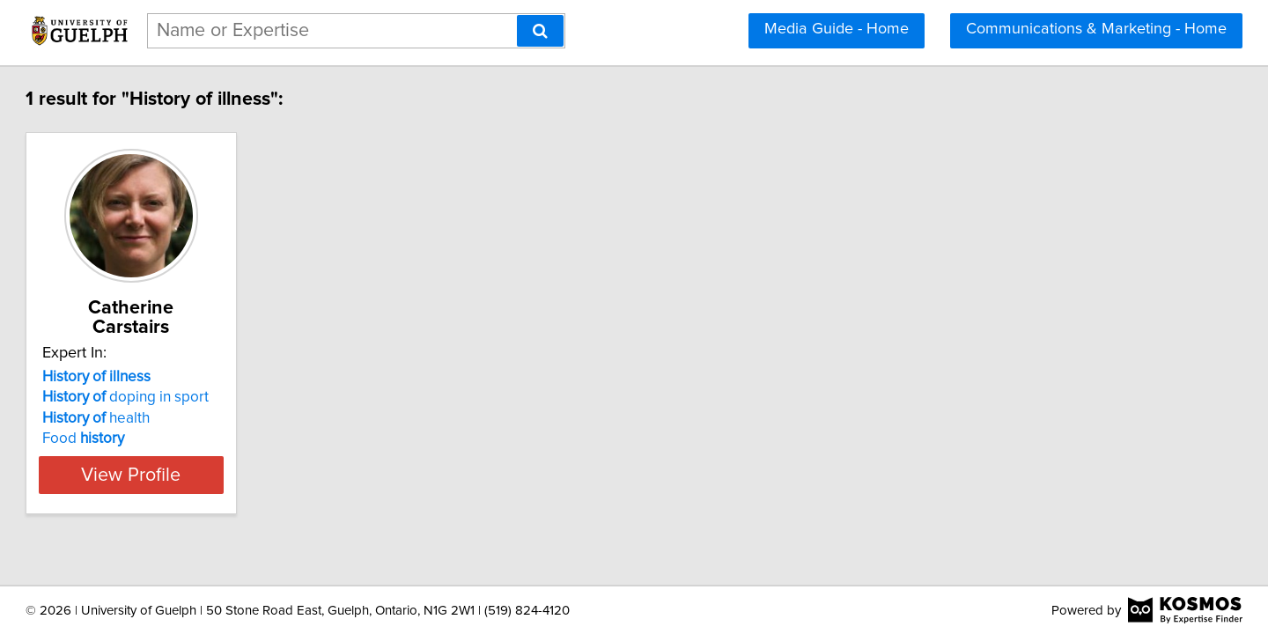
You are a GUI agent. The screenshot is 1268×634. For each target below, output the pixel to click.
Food (163, 419)
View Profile (234, 455)
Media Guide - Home (836, 29)
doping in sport (205, 378)
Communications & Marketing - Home (1096, 29)
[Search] (540, 31)
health (176, 399)
